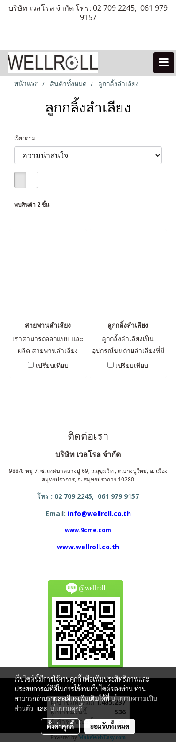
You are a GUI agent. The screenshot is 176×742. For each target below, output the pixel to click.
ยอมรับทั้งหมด (110, 726)
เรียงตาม (27, 138)
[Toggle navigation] (163, 62)
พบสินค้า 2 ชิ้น (31, 205)
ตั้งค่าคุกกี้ (60, 726)
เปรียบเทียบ (52, 365)
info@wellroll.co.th (99, 513)
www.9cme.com (88, 530)
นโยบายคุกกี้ (66, 708)
